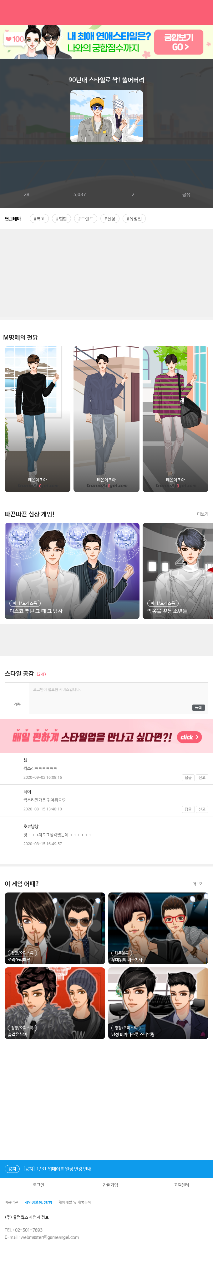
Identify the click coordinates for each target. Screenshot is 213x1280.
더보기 (202, 514)
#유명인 (134, 218)
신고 (202, 778)
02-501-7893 (29, 1230)
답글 (188, 778)
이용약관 (11, 1202)
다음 (208, 116)
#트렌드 (85, 218)
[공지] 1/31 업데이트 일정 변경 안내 (48, 1169)
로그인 (35, 1185)
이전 (5, 116)
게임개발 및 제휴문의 (74, 1202)
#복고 (39, 218)
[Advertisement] (106, 273)
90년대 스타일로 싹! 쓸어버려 (106, 80)
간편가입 (106, 1185)
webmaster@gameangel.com (50, 1237)
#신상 (109, 218)
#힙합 (61, 218)
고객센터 (177, 1185)
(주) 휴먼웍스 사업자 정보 (31, 1217)
